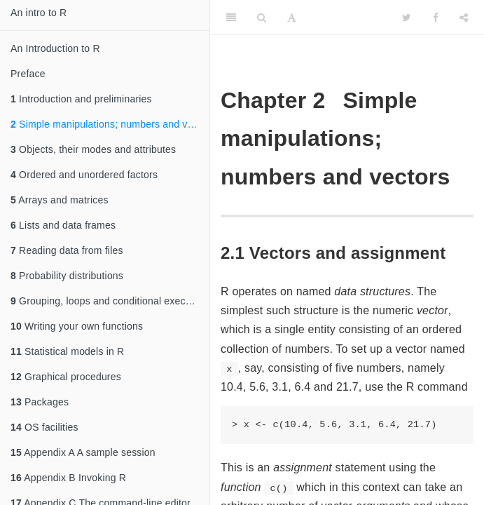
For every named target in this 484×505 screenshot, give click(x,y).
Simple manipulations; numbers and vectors (110, 124)
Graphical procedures (66, 376)
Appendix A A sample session (83, 452)
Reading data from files (67, 250)
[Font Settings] (292, 17)
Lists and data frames (63, 225)
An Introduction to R (55, 48)
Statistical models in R (67, 351)
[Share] (463, 17)
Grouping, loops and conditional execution (109, 301)
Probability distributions (67, 275)
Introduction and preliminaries (81, 99)
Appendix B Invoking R (68, 477)
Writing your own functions (77, 326)
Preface (28, 73)
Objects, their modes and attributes (93, 149)
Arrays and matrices (60, 200)
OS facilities (44, 427)
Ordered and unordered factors (84, 174)
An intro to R (39, 12)
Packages (40, 402)
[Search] (262, 17)
